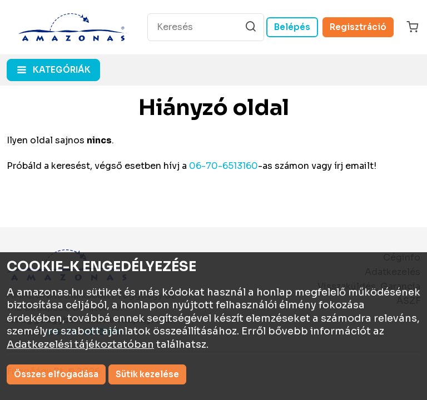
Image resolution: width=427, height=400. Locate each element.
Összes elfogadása (56, 374)
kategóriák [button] (62, 69)
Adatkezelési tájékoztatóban (80, 344)
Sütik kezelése (147, 374)
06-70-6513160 (223, 166)
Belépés (292, 27)
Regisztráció (358, 27)
